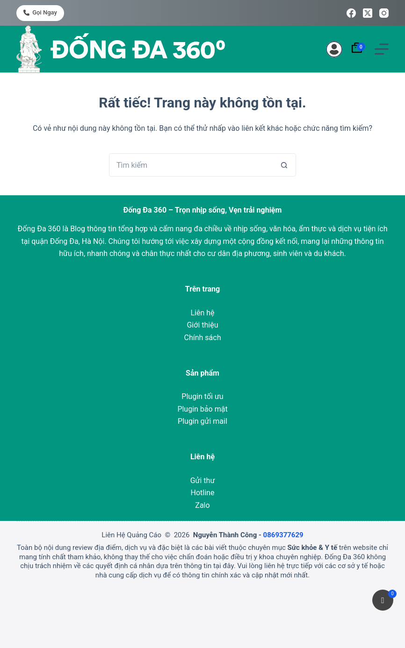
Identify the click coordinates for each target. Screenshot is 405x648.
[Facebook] (351, 13)
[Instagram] (384, 13)
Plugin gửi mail (202, 421)
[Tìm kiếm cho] (191, 165)
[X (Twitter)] (367, 13)
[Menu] (382, 49)
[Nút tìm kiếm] (284, 165)
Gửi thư (202, 480)
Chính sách (202, 337)
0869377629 (283, 535)
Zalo (202, 505)
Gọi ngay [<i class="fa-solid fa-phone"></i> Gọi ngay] (40, 12)
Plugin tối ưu (202, 396)
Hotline (203, 492)
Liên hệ (202, 312)
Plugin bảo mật (202, 409)
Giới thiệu (202, 324)
